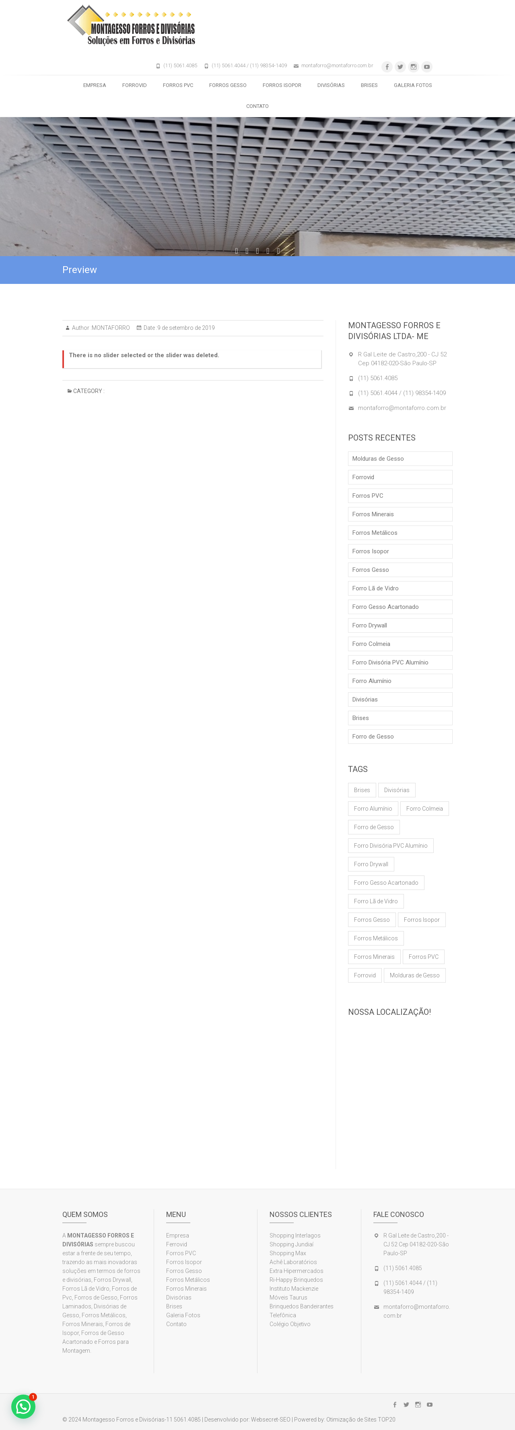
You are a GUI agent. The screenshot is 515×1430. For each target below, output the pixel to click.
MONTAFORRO (111, 328)
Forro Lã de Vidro (375, 588)
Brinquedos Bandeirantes (302, 1306)
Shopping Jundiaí (291, 1244)
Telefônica (283, 1315)
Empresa (94, 85)
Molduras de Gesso (378, 458)
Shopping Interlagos (295, 1235)
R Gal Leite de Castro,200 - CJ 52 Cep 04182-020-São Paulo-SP (416, 1244)
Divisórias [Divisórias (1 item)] (397, 790)
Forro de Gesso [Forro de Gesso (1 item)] (374, 827)
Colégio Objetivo (290, 1324)
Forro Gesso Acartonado (385, 606)
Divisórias (331, 85)
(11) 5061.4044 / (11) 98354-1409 (249, 65)
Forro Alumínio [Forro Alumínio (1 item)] (373, 808)
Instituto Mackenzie (294, 1288)
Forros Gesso (228, 85)
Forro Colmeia (371, 644)
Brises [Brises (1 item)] (362, 790)
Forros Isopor (282, 85)
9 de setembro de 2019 (186, 328)
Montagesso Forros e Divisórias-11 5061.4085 (141, 1419)
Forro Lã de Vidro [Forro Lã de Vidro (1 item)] (376, 901)
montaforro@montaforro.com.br (337, 65)
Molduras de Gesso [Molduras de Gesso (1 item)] (415, 975)
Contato (257, 106)
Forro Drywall (369, 625)
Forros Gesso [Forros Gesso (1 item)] (372, 920)
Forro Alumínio (371, 681)
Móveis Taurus (288, 1297)
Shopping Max (288, 1253)
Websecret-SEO (270, 1419)
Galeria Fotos (413, 85)
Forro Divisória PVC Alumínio (390, 662)
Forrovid (134, 85)
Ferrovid (176, 1244)
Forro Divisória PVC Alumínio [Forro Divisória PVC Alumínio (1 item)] (391, 845)
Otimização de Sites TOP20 (361, 1419)
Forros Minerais (373, 514)
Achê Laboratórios (293, 1262)
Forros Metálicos (375, 532)
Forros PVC (178, 85)
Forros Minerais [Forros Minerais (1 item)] (374, 957)
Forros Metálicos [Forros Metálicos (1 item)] (376, 938)
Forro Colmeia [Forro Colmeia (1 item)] (424, 808)
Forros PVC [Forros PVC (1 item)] (424, 957)
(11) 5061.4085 (180, 65)
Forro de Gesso (373, 736)
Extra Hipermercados (297, 1271)
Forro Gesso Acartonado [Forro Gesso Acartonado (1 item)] (386, 883)
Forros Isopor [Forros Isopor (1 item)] (422, 920)
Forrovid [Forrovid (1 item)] (365, 975)
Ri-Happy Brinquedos (296, 1280)
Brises (369, 85)
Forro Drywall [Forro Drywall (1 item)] (371, 864)
